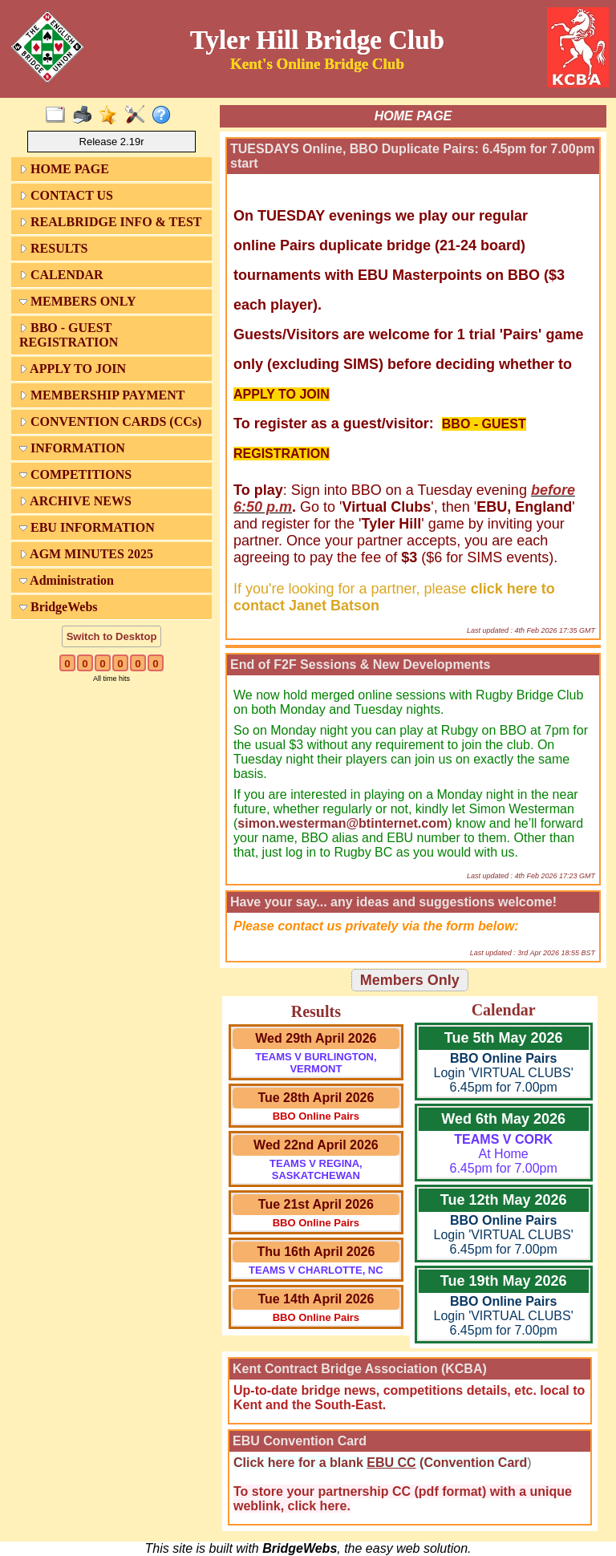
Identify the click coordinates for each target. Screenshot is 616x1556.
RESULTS (53, 248)
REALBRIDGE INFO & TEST (110, 222)
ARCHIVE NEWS (75, 501)
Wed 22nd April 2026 (316, 1145)
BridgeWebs (58, 607)
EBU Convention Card (300, 1441)
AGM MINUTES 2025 (86, 554)
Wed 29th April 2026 (315, 1038)
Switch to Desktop (112, 636)
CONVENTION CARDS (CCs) (110, 421)
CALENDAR (61, 275)
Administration (66, 580)
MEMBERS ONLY (77, 301)
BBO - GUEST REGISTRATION (68, 335)
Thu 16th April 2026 (316, 1251)
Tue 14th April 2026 (315, 1299)
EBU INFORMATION (87, 527)
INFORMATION (72, 448)
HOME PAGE (64, 169)
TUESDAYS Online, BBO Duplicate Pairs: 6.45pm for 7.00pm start (412, 156)
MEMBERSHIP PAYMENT (101, 395)
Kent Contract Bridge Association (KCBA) (360, 1369)
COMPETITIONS (75, 474)
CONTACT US (66, 195)
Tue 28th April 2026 (315, 1097)
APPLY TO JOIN (72, 368)
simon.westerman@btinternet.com (342, 823)
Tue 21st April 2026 (316, 1204)
